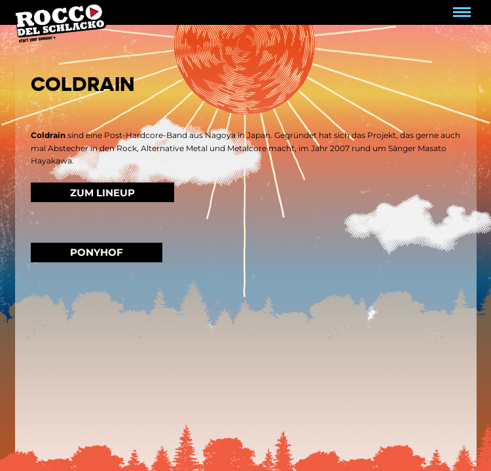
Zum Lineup (102, 192)
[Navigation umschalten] (462, 12)
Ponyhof (96, 252)
